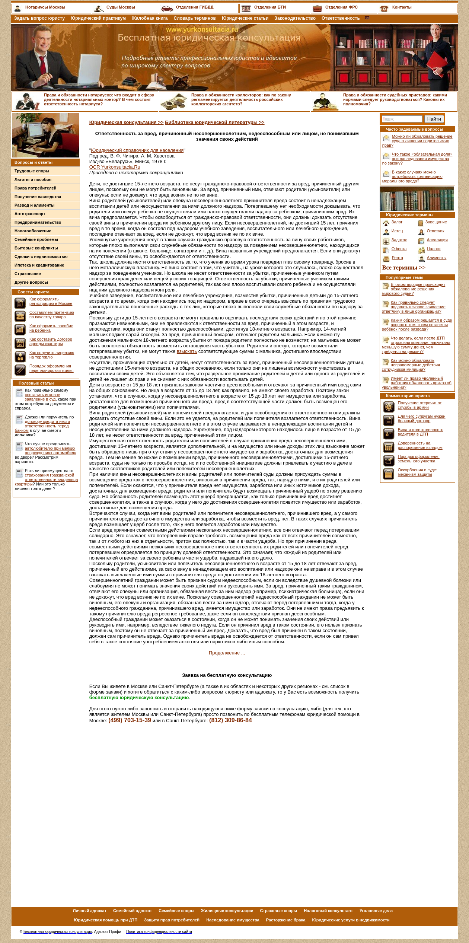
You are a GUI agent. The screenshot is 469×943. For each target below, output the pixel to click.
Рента (397, 257)
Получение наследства (38, 196)
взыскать (187, 351)
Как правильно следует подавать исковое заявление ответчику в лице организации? (414, 306)
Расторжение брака (286, 920)
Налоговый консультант (328, 910)
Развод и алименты (35, 205)
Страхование (28, 273)
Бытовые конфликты (36, 248)
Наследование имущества (232, 920)
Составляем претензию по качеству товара (51, 314)
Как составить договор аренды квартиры (50, 341)
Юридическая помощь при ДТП (105, 920)
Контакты (402, 7)
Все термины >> (404, 267)
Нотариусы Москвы (45, 7)
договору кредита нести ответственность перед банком (42, 426)
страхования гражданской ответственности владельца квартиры (46, 479)
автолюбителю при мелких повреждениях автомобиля (50, 450)
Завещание (436, 222)
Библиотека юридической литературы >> (214, 122)
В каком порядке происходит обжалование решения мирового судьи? (413, 289)
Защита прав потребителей (172, 920)
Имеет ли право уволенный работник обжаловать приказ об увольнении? (417, 382)
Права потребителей (36, 188)
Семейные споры (176, 910)
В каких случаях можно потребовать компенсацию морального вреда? (412, 176)
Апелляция (437, 240)
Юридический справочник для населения (137, 150)
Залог (397, 222)
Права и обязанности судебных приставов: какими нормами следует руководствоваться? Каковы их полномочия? (395, 99)
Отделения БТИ (270, 7)
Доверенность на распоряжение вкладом (420, 445)
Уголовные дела (376, 910)
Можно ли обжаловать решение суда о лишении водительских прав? (417, 140)
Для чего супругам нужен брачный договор (422, 418)
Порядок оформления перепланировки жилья (51, 368)
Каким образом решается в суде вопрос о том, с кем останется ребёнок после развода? (417, 324)
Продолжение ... (227, 653)
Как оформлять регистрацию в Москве (50, 301)
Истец (397, 231)
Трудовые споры (32, 171)
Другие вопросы (31, 282)
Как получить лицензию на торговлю (51, 354)
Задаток (399, 240)
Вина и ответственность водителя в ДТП (420, 431)
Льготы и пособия (33, 179)
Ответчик (435, 231)
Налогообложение (33, 231)
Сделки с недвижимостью (41, 256)
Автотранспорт (30, 213)
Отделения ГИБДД (194, 7)
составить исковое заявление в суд (42, 396)
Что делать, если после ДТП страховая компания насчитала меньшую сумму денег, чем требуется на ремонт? (416, 345)
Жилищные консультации (227, 910)
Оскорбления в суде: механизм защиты (417, 472)
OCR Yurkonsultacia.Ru (114, 167)
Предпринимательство (38, 222)
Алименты (437, 257)
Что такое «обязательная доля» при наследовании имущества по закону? (417, 158)
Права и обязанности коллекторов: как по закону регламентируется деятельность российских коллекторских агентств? (241, 99)
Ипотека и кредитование (39, 265)
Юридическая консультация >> (126, 122)
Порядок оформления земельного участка (419, 458)
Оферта (399, 248)
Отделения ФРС (341, 7)
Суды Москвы (120, 7)
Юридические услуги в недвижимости (350, 920)
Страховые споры (278, 910)
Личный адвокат (89, 910)
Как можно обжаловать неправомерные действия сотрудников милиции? (411, 365)
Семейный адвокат (132, 910)
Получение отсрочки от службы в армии (420, 405)
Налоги (434, 248)
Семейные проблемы (36, 239)
